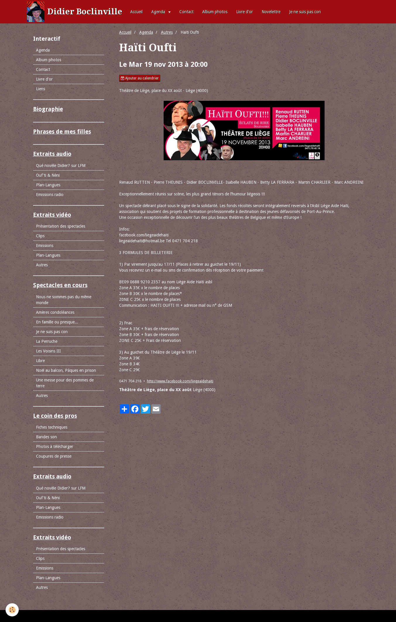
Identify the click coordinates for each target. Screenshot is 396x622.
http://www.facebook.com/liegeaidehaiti (180, 381)
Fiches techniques (51, 427)
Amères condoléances (55, 312)
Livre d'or (244, 11)
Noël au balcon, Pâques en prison (66, 370)
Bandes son (46, 436)
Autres (167, 32)
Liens (40, 88)
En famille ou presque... (57, 322)
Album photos (214, 11)
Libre (40, 360)
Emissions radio (50, 194)
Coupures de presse (53, 456)
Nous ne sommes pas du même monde (63, 299)
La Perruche (46, 341)
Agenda (158, 11)
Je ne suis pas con (305, 11)
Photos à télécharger (54, 446)
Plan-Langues (48, 185)
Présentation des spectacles (60, 226)
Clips (40, 236)
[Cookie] (12, 609)
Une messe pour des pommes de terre (65, 383)
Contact (186, 11)
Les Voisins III (48, 351)
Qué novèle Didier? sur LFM (60, 165)
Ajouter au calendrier (140, 78)
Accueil (136, 11)
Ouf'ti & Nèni (48, 175)
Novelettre (271, 11)
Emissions (44, 245)
